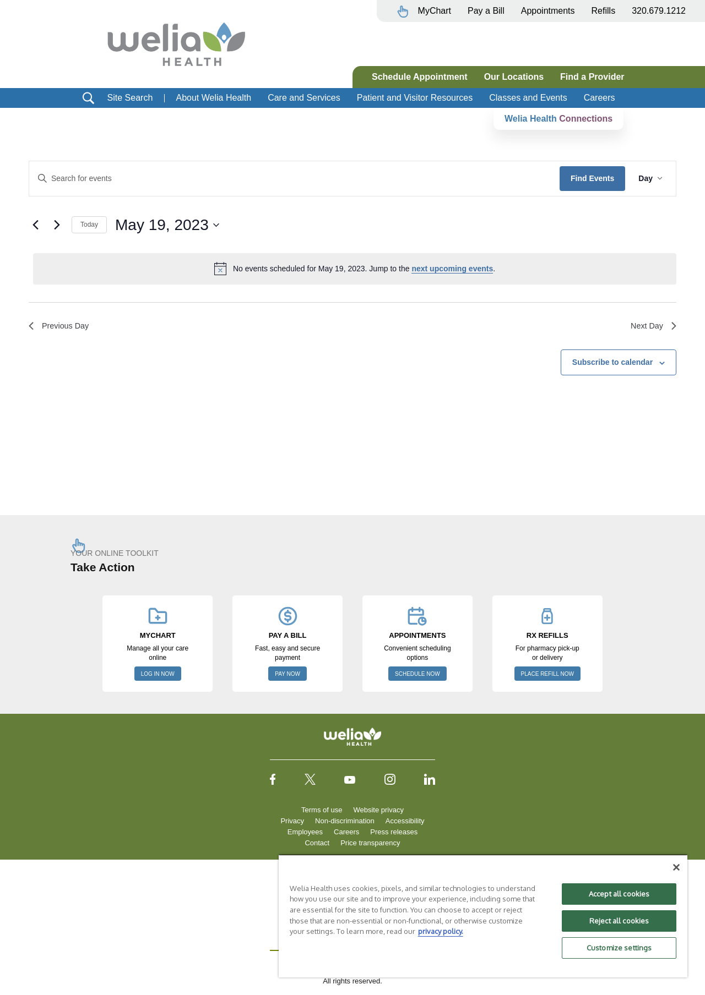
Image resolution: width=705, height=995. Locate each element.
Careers (599, 97)
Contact (317, 843)
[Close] (676, 867)
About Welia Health (213, 97)
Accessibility (405, 821)
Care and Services (304, 97)
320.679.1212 (659, 10)
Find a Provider (592, 76)
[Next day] (56, 225)
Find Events (592, 178)
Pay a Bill (486, 10)
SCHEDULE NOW (417, 674)
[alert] (354, 268)
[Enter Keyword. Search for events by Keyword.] (294, 178)
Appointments (548, 10)
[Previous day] (35, 225)
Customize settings (619, 947)
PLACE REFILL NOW (547, 674)
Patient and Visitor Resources (415, 97)
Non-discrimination (345, 821)
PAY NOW (287, 674)
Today (89, 224)
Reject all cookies (619, 920)
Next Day (651, 327)
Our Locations (514, 76)
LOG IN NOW (158, 674)
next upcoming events (452, 268)
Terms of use (321, 810)
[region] (483, 915)
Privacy (292, 821)
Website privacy (378, 810)
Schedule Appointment (420, 76)
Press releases (393, 832)
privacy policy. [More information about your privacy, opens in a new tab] (440, 931)
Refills (604, 10)
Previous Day (61, 327)
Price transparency (370, 843)
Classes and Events (528, 97)
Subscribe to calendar (612, 364)
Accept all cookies (619, 893)
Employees (305, 832)
